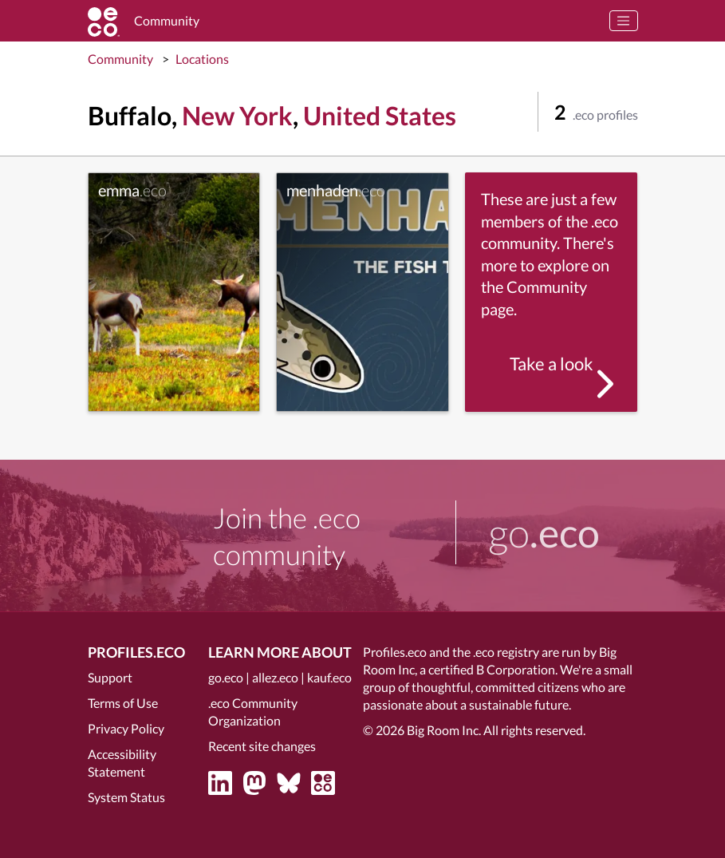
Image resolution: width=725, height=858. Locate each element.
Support (110, 677)
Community (120, 58)
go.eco (225, 677)
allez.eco (275, 677)
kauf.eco (329, 677)
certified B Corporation (491, 669)
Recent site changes (262, 745)
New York (237, 115)
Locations (202, 58)
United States (379, 115)
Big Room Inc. (444, 729)
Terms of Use (123, 702)
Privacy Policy (126, 728)
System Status (126, 797)
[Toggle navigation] (623, 20)
